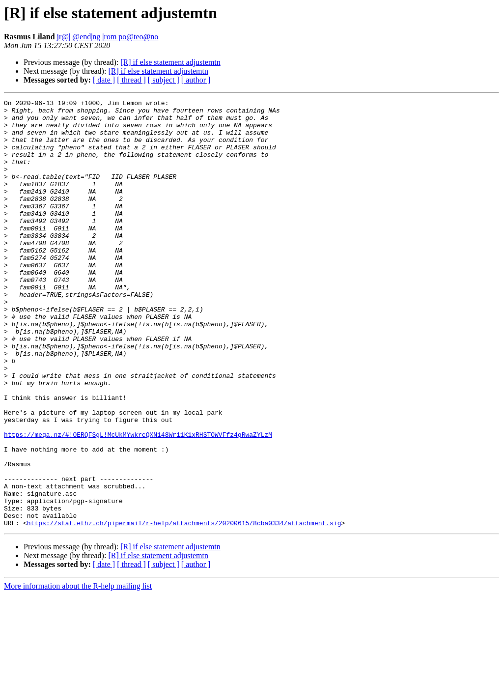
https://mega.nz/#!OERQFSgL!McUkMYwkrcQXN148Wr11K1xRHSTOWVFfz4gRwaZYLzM (138, 502)
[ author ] (196, 80)
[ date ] (104, 80)
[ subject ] (163, 80)
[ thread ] (131, 80)
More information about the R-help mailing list (78, 671)
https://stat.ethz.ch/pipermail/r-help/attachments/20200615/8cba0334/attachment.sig (184, 608)
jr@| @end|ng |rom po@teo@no (108, 36)
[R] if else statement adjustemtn (170, 62)
